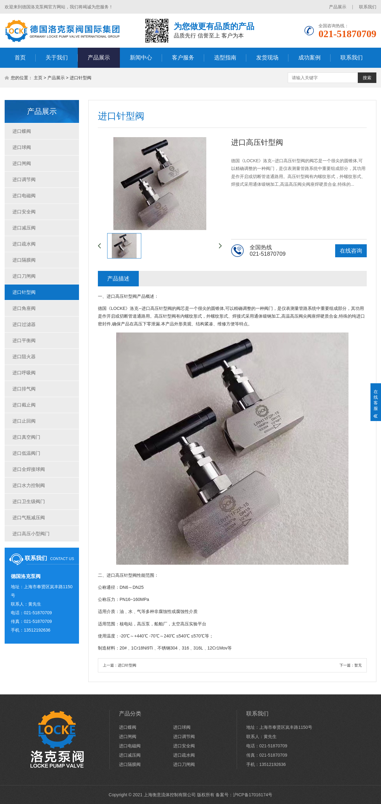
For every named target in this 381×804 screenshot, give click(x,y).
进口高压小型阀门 (31, 533)
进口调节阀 (24, 179)
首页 (20, 57)
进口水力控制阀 (28, 485)
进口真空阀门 (26, 437)
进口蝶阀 (21, 131)
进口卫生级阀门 (28, 501)
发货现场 (267, 57)
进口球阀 (21, 147)
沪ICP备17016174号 (253, 794)
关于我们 (57, 57)
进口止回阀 (24, 421)
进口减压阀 (24, 227)
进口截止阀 (24, 404)
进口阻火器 (24, 356)
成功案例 (309, 57)
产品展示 (337, 6)
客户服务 (183, 57)
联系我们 (367, 6)
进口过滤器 (24, 324)
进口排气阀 (24, 388)
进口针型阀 (80, 77)
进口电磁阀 (24, 195)
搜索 (367, 77)
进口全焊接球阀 (28, 469)
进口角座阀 (24, 308)
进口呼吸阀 (24, 372)
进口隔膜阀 (24, 260)
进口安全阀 (24, 211)
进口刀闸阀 (24, 276)
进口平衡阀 (24, 340)
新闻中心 (141, 57)
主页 (38, 77)
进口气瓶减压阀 (28, 517)
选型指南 (225, 57)
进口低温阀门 (26, 453)
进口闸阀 (21, 163)
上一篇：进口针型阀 (119, 665)
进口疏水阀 (24, 243)
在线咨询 (351, 251)
